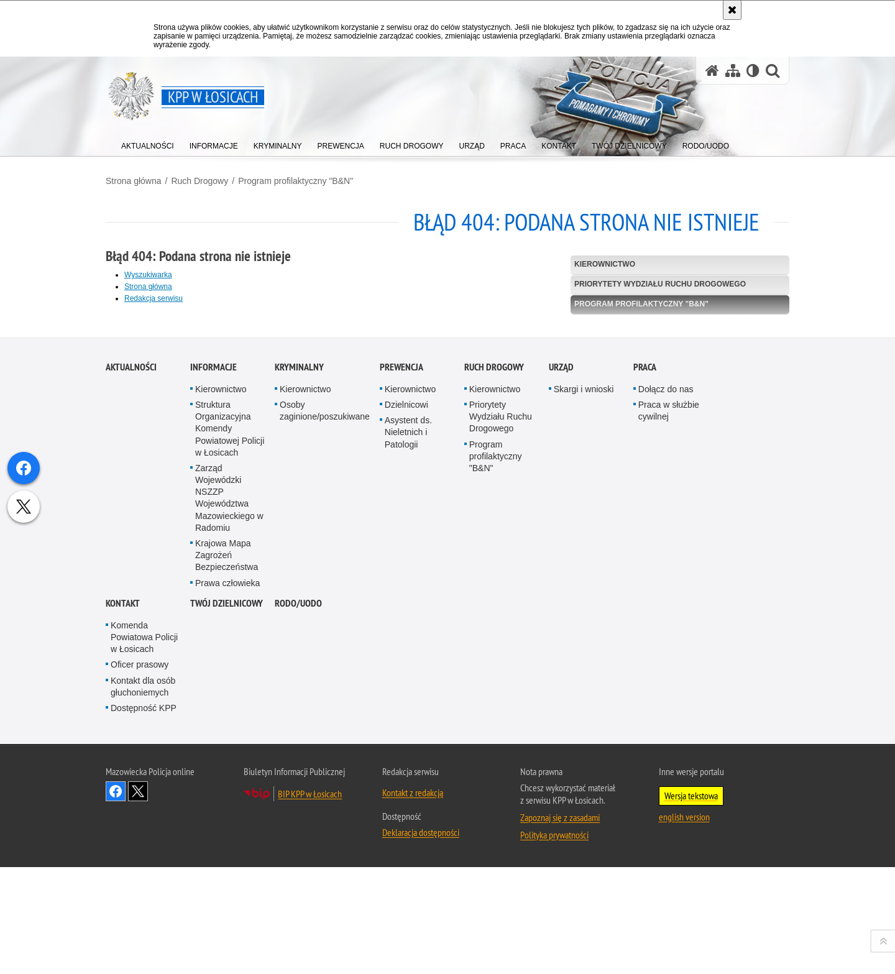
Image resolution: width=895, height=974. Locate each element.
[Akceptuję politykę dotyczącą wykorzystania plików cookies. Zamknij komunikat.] (732, 10)
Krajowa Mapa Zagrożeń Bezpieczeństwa (226, 844)
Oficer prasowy (139, 953)
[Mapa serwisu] (732, 70)
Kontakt (123, 892)
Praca (644, 656)
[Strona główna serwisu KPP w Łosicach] (712, 70)
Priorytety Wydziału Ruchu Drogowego (660, 284)
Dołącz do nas (666, 678)
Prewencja (401, 656)
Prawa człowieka (227, 871)
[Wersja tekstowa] (753, 70)
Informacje (213, 656)
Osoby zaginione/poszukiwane (325, 699)
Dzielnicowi (406, 694)
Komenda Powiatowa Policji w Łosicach (144, 926)
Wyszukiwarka (148, 274)
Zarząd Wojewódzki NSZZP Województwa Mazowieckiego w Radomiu (229, 787)
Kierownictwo (604, 264)
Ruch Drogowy (199, 181)
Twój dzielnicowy (226, 892)
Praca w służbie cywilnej (668, 699)
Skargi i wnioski (583, 678)
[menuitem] (148, 143)
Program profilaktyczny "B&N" (295, 181)
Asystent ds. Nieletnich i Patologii (408, 721)
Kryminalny (299, 656)
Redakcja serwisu (153, 298)
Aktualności (131, 656)
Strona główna (134, 181)
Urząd (561, 656)
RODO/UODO (298, 892)
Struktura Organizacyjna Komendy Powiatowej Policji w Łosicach (229, 718)
